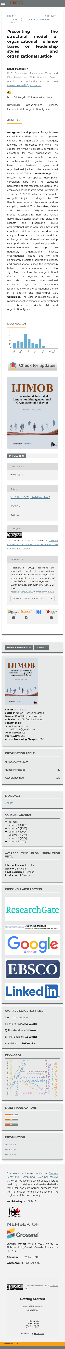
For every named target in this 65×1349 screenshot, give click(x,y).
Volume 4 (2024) (17, 831)
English (9, 802)
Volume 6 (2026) (17, 825)
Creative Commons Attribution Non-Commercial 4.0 (32, 1177)
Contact (41, 647)
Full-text (18, 455)
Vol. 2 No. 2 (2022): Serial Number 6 (28, 19)
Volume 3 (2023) (17, 834)
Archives (50, 16)
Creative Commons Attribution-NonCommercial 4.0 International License (32, 544)
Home (10, 16)
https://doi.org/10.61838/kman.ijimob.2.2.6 (30, 97)
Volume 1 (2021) (16, 841)
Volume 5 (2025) (17, 828)
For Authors (11, 1149)
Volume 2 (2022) (17, 838)
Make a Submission (19, 647)
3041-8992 (20, 709)
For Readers (11, 1144)
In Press (12, 821)
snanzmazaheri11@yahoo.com (24, 85)
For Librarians (12, 1154)
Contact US (32, 1310)
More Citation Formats (27, 598)
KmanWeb (39, 1333)
